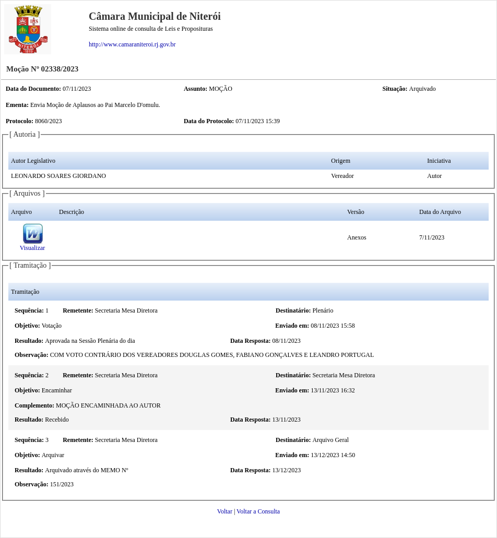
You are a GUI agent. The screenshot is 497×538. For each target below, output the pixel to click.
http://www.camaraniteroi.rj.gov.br (132, 44)
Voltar (224, 511)
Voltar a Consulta (258, 511)
